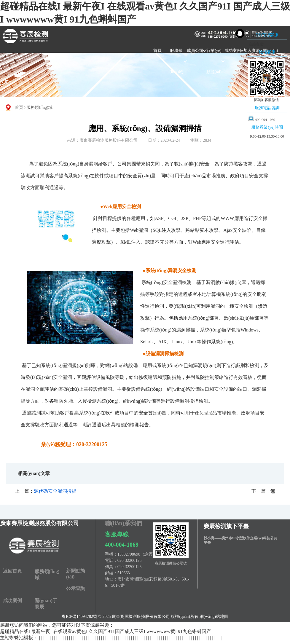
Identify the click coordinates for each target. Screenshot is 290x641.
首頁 (157, 50)
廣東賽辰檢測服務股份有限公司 (39, 523)
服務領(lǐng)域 (176, 61)
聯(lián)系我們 (123, 523)
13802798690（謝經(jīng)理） (143, 554)
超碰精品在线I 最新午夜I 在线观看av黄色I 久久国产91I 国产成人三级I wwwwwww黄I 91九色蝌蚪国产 (105, 631)
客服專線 (117, 534)
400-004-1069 (121, 544)
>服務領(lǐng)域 (38, 107)
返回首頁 (12, 570)
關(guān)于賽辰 (46, 603)
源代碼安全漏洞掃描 (55, 491)
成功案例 (232, 50)
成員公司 (195, 50)
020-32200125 (129, 560)
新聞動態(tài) (75, 573)
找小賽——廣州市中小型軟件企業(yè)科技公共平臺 (240, 540)
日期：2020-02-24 (164, 140)
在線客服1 (256, 44)
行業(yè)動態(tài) (214, 61)
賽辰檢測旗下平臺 (226, 526)
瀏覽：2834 (200, 140)
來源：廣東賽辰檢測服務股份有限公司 (102, 140)
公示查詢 (75, 588)
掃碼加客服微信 (266, 100)
